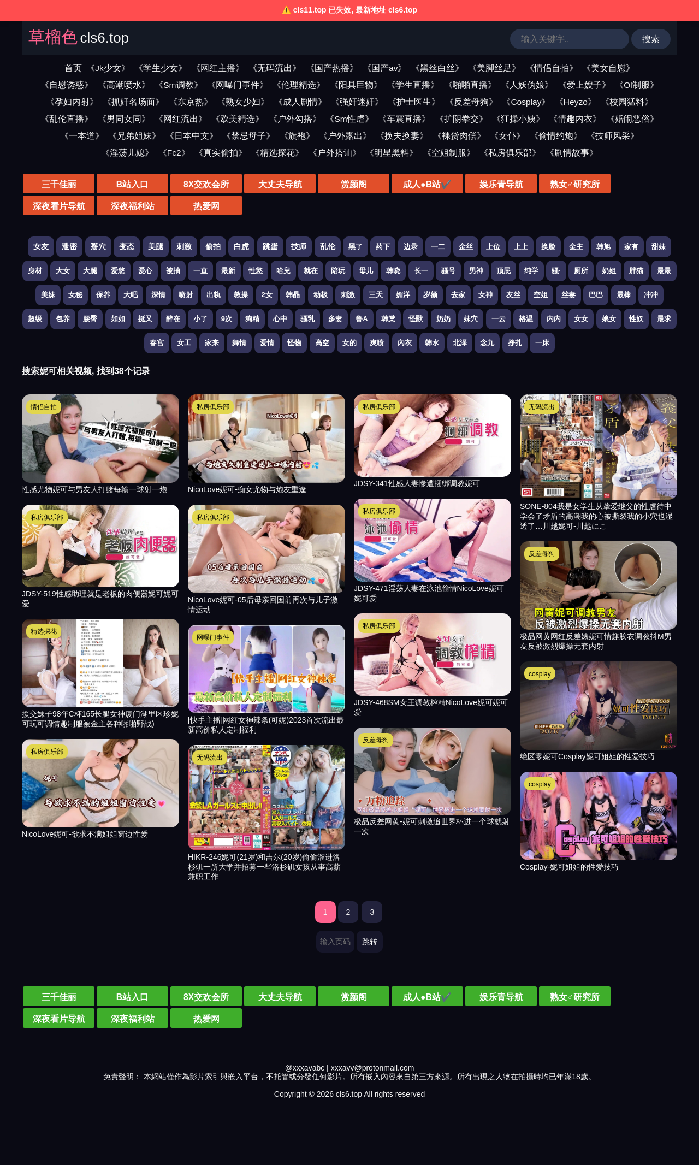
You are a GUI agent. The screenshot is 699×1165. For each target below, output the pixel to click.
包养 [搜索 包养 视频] (63, 319)
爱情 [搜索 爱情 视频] (267, 343)
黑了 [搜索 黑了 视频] (355, 247)
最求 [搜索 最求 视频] (664, 319)
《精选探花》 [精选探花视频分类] (277, 152)
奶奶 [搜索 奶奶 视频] (443, 319)
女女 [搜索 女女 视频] (581, 319)
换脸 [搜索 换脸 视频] (548, 247)
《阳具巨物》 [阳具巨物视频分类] (356, 85)
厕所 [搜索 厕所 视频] (581, 271)
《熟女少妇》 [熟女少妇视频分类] (243, 102)
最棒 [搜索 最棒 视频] (624, 295)
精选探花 (44, 631)
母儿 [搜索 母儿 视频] (366, 271)
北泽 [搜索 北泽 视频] (460, 343)
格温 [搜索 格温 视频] (526, 319)
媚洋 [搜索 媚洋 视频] (403, 295)
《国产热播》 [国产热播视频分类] (332, 68)
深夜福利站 (644, 184)
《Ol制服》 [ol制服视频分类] (637, 85)
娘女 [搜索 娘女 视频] (609, 319)
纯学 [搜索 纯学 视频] (531, 271)
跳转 (369, 941)
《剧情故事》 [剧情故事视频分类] (572, 152)
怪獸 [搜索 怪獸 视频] (415, 319)
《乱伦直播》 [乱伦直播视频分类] (66, 118)
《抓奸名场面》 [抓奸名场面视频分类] (133, 102)
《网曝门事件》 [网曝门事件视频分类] (237, 85)
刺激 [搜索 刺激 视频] (348, 295)
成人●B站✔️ (382, 184)
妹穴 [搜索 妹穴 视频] (471, 319)
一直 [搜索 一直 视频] (200, 271)
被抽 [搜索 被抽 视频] (173, 271)
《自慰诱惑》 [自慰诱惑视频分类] (66, 85)
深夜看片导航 (579, 184)
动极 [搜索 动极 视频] (320, 295)
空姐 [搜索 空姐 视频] (541, 295)
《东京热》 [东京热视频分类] (190, 102)
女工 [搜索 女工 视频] (184, 343)
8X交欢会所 (186, 184)
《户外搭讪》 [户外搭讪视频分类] (335, 152)
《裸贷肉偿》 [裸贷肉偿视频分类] (459, 135)
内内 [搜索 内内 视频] (554, 319)
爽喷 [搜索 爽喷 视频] (377, 343)
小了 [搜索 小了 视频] (200, 319)
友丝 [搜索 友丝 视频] (513, 295)
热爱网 (55, 206)
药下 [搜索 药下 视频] (383, 247)
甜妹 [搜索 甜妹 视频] (658, 247)
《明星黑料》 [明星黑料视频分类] (391, 152)
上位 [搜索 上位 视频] (493, 247)
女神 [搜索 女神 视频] (485, 295)
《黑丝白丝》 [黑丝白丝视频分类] (437, 68)
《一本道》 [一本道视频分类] (82, 135)
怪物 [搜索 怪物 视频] (294, 343)
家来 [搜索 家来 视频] (212, 343)
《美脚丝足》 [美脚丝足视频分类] (494, 68)
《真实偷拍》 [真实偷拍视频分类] (220, 152)
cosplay (540, 674)
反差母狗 (376, 740)
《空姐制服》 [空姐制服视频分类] (449, 152)
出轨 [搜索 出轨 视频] (213, 295)
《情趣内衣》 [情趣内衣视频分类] (575, 118)
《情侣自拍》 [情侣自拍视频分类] (551, 68)
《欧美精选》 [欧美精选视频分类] (237, 118)
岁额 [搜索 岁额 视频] (430, 295)
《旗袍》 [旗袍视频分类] (297, 135)
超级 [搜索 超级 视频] (35, 319)
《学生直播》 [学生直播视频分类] (413, 85)
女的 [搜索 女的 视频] (349, 343)
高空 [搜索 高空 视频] (322, 343)
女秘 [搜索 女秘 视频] (75, 295)
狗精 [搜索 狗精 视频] (252, 319)
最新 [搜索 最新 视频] (228, 271)
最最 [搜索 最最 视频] (664, 271)
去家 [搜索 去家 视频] (458, 295)
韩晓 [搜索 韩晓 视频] (393, 271)
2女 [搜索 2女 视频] (267, 295)
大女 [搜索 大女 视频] (63, 271)
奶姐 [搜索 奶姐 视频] (609, 271)
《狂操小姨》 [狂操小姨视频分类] (518, 118)
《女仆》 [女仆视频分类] (507, 135)
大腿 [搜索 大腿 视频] (90, 271)
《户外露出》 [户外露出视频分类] (345, 135)
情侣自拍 (44, 407)
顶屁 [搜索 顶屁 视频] (503, 271)
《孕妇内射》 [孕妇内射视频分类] (72, 102)
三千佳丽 (54, 184)
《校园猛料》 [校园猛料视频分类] (627, 102)
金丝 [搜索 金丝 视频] (466, 247)
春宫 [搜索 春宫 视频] (157, 343)
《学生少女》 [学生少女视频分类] (160, 68)
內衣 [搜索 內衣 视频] (405, 343)
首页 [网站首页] (73, 68)
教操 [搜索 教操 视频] (241, 295)
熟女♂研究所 (513, 184)
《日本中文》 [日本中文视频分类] (191, 135)
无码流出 (210, 757)
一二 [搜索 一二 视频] (438, 247)
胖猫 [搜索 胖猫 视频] (636, 271)
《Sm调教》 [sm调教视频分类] (178, 85)
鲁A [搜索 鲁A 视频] (362, 319)
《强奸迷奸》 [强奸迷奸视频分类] (357, 102)
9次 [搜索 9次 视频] (226, 319)
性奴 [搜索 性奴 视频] (636, 319)
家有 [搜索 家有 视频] (631, 247)
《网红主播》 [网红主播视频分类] (218, 68)
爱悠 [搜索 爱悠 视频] (118, 271)
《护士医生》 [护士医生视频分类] (414, 102)
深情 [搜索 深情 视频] (158, 295)
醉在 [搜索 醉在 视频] (173, 319)
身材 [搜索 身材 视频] (35, 271)
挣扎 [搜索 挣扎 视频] (515, 343)
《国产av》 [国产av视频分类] (384, 68)
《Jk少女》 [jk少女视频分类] (108, 68)
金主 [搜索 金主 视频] (576, 247)
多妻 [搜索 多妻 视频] (335, 319)
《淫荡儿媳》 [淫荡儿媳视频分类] (127, 152)
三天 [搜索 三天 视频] (376, 295)
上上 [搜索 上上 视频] (521, 247)
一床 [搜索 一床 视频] (542, 343)
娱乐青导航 (448, 184)
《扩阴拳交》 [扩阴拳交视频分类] (461, 118)
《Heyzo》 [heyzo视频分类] (575, 102)
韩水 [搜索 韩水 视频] (432, 343)
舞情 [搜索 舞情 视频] (239, 343)
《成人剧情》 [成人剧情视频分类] (300, 102)
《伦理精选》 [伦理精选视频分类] (299, 85)
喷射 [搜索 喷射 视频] (186, 295)
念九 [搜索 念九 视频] (487, 343)
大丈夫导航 (251, 184)
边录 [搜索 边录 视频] (411, 247)
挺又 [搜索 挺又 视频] (145, 319)
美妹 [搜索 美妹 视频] (48, 295)
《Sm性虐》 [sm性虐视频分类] (349, 118)
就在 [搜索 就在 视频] (311, 271)
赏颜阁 (317, 184)
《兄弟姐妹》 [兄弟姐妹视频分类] (134, 135)
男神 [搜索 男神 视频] (476, 271)
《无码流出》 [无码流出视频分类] (274, 68)
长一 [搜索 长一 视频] (421, 271)
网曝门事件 (213, 637)
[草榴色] (78, 39)
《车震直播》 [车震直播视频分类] (404, 118)
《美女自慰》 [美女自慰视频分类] (608, 68)
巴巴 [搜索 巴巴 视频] (596, 295)
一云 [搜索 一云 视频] (498, 319)
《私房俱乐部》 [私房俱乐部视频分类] (510, 152)
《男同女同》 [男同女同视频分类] (124, 118)
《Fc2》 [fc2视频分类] (174, 152)
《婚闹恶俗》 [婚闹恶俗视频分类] (632, 118)
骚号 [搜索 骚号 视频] (448, 271)
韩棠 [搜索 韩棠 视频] (388, 319)
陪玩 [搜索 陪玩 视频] (338, 271)
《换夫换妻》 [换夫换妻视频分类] (402, 135)
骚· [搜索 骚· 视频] (556, 271)
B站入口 (120, 184)
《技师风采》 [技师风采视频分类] (613, 135)
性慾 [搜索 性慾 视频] (255, 271)
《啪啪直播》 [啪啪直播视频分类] (470, 85)
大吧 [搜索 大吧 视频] (130, 295)
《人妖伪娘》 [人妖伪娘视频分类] (527, 85)
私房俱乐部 (47, 517)
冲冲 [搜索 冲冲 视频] (651, 295)
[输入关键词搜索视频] (569, 39)
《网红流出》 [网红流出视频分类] (181, 118)
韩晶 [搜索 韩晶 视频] (293, 295)
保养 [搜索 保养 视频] (103, 295)
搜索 (651, 39)
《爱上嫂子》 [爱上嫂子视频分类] (584, 85)
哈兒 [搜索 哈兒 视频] (283, 271)
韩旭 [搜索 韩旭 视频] (603, 247)
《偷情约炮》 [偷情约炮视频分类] (556, 135)
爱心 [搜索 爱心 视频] (145, 271)
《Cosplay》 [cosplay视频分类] (526, 102)
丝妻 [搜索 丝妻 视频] (568, 295)
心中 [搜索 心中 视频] (280, 319)
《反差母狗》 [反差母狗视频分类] (471, 102)
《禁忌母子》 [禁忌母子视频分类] (248, 135)
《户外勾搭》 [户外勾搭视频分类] (295, 118)
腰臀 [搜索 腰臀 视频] (90, 319)
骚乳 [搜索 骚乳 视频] (307, 319)
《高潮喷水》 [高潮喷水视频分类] (124, 85)
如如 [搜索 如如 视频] (118, 319)
